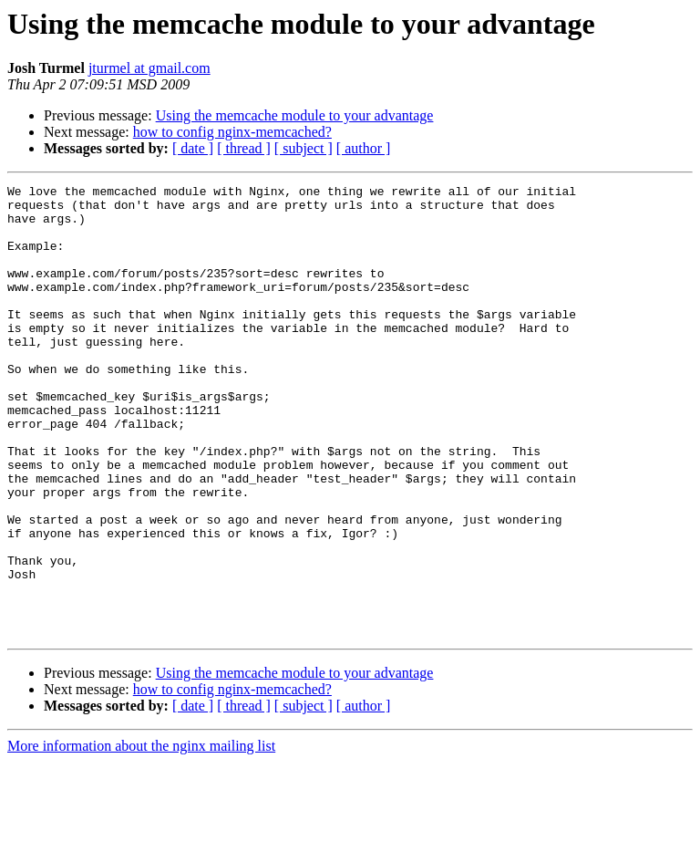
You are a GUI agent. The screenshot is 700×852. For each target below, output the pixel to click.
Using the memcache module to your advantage (295, 115)
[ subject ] (303, 148)
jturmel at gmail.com (149, 68)
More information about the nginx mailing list (141, 836)
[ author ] (363, 148)
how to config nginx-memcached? (232, 132)
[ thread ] (244, 148)
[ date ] (192, 148)
